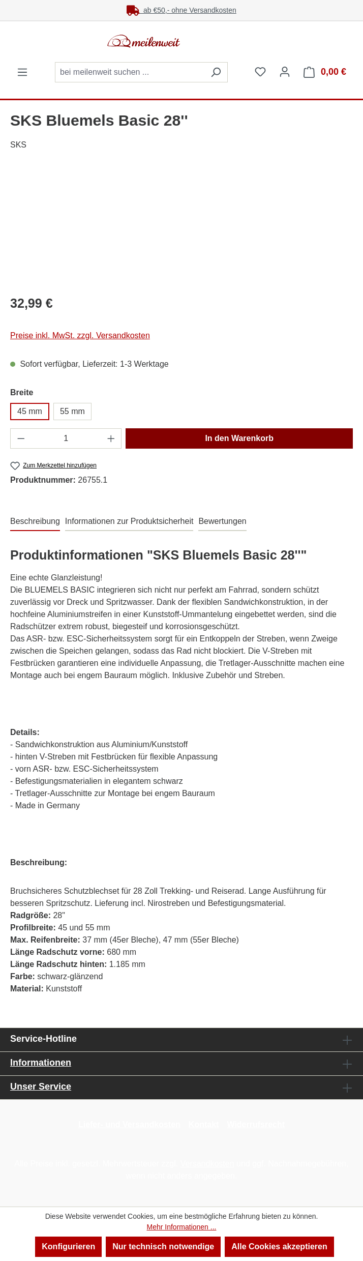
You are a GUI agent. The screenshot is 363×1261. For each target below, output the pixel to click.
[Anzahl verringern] (21, 438)
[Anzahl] (66, 438)
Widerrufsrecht (256, 1124)
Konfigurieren (68, 1246)
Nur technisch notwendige (163, 1246)
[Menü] (22, 72)
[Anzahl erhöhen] (111, 438)
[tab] (35, 522)
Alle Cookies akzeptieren (279, 1246)
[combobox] (129, 72)
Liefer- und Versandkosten (129, 1124)
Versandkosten (207, 1163)
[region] (181, 228)
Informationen (40, 1063)
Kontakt (204, 1124)
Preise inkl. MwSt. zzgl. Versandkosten (80, 335)
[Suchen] (216, 72)
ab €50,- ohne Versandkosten (181, 10)
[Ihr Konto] (285, 72)
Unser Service (40, 1086)
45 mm (29, 411)
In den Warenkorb (239, 438)
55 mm (72, 411)
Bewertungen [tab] (222, 521)
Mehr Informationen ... (182, 1227)
